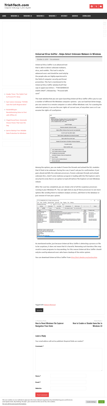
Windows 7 (52, 16)
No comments (54, 59)
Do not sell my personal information (14, 404)
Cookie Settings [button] (91, 402)
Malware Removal (50, 305)
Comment (39, 346)
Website (38, 388)
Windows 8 (40, 16)
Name (38, 376)
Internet (64, 16)
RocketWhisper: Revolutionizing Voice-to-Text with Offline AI (16, 112)
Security (39, 310)
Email (38, 382)
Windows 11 (15, 16)
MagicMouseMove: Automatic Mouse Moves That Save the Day (16, 122)
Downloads (87, 16)
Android (75, 16)
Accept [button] (101, 402)
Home (4, 16)
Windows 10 (28, 16)
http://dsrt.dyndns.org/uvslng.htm (84, 257)
